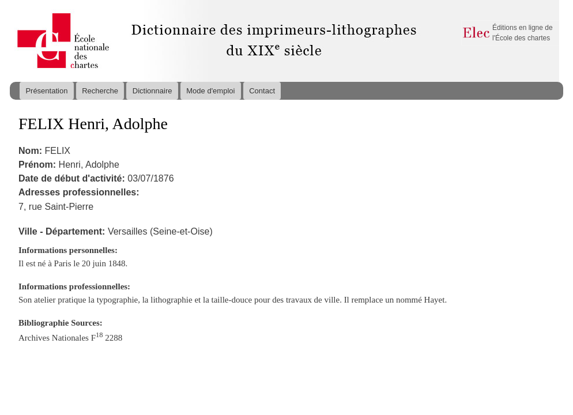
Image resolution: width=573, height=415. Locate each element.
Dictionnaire (152, 90)
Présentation (46, 90)
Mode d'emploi (210, 90)
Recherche (100, 90)
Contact (262, 90)
